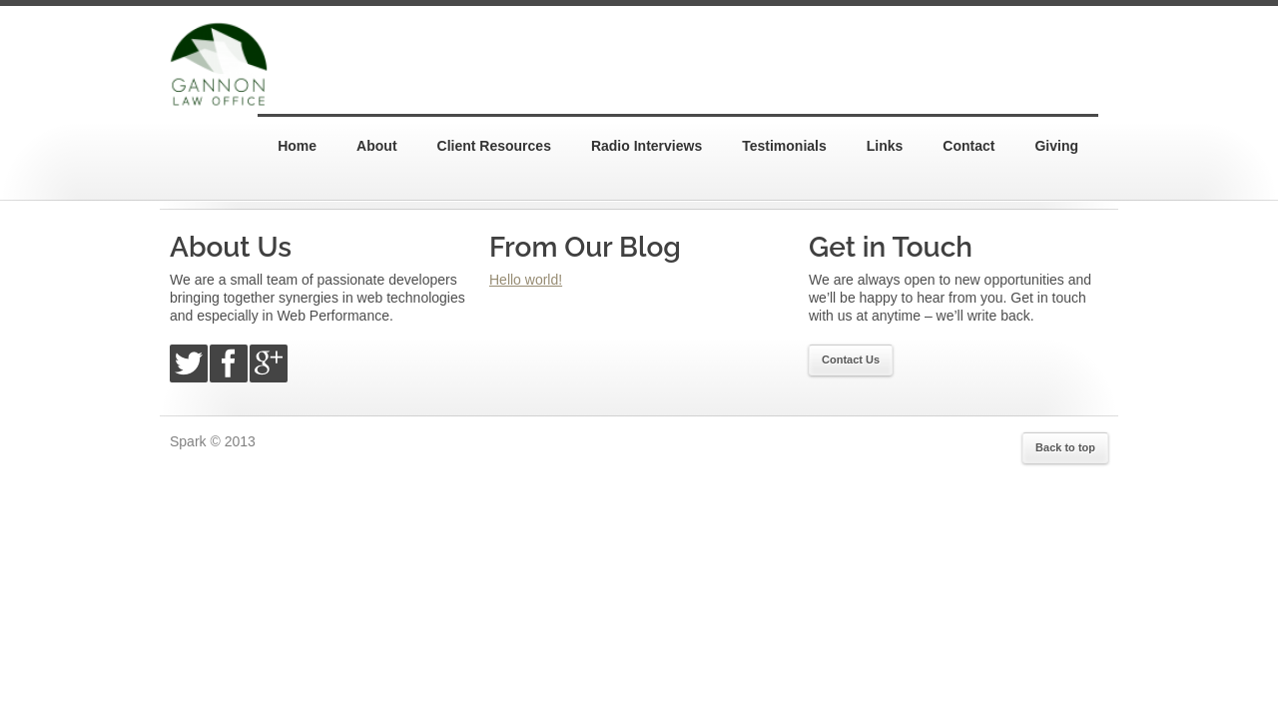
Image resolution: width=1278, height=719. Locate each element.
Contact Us (851, 359)
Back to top (1065, 447)
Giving (1056, 146)
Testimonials (784, 146)
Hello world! (525, 280)
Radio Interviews (646, 146)
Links (885, 146)
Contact (968, 146)
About (376, 146)
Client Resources (494, 146)
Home (297, 146)
